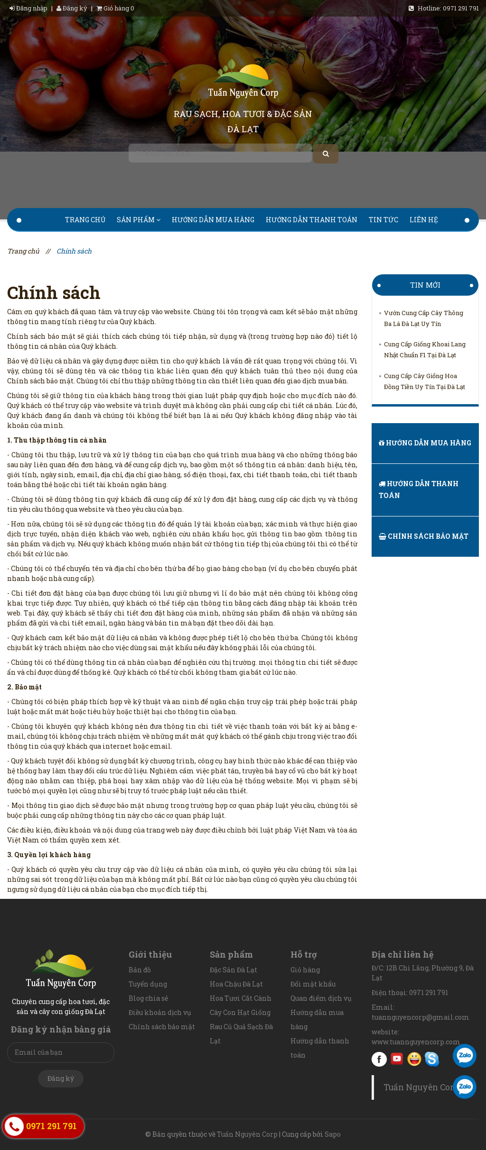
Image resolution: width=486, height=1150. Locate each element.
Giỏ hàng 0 (115, 8)
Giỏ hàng (305, 969)
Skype (431, 1059)
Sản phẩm (138, 219)
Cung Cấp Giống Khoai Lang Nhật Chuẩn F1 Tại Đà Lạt (425, 349)
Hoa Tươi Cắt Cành (240, 998)
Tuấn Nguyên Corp (421, 1087)
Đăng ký (71, 8)
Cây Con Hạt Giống (240, 1012)
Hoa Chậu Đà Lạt (236, 983)
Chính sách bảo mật (423, 536)
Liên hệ (424, 219)
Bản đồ (140, 969)
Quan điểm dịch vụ (321, 998)
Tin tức (383, 219)
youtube (396, 1059)
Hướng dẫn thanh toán (311, 219)
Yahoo (414, 1059)
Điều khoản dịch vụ (160, 1012)
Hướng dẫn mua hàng (213, 219)
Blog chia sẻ (148, 998)
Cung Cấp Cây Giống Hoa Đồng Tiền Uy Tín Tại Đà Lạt (424, 381)
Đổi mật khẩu (313, 983)
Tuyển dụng (148, 983)
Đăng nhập (29, 8)
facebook (379, 1059)
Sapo (333, 1134)
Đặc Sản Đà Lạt (233, 969)
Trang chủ (85, 219)
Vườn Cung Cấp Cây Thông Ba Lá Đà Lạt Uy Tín (423, 318)
